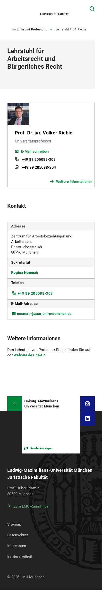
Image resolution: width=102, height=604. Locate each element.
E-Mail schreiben (35, 151)
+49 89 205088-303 (39, 159)
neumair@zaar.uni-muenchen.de (44, 313)
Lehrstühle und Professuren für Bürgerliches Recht (30, 29)
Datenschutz (17, 535)
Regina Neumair (25, 272)
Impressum (16, 546)
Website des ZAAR (29, 355)
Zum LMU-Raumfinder (31, 506)
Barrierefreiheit (19, 556)
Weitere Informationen (74, 181)
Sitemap (14, 524)
